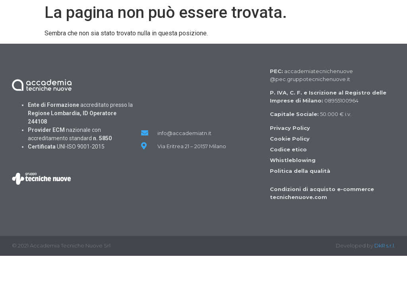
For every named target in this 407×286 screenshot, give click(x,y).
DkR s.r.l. (384, 245)
